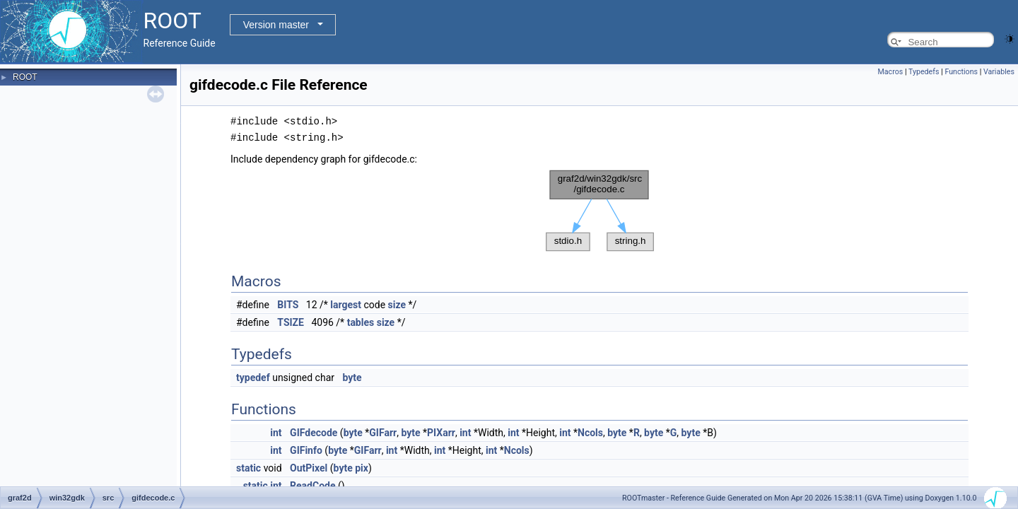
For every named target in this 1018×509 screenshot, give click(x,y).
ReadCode (312, 484)
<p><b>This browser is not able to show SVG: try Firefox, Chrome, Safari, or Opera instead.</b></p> (599, 209)
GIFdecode (313, 431)
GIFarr (383, 431)
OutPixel (308, 466)
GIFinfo (306, 449)
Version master (276, 24)
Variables (998, 71)
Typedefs (924, 71)
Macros (890, 71)
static (248, 466)
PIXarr (441, 431)
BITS (287, 303)
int (275, 431)
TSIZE (290, 321)
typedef (253, 376)
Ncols (590, 431)
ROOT (25, 77)
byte (352, 376)
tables (361, 321)
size (397, 303)
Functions (961, 71)
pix (361, 466)
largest (345, 303)
